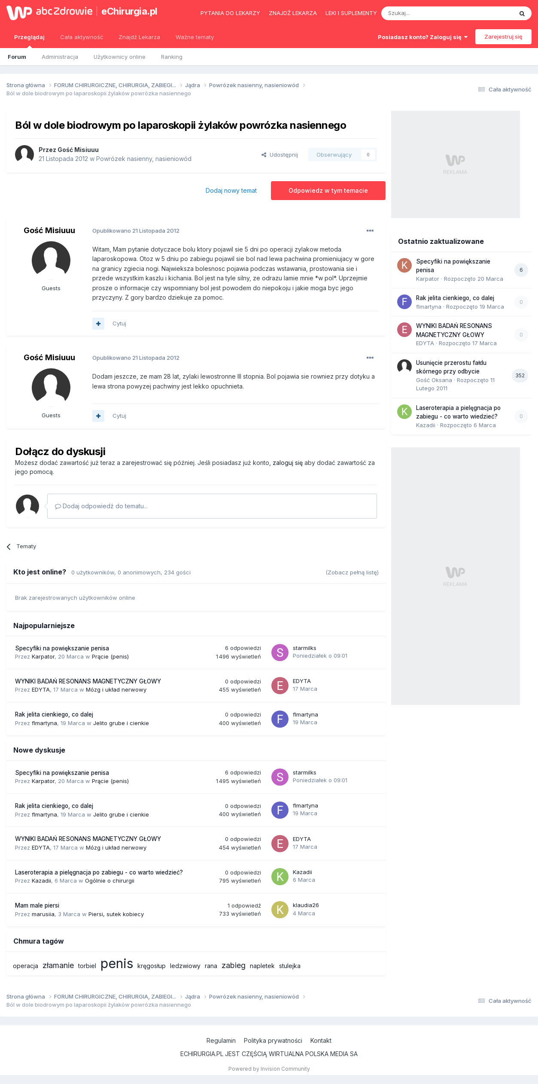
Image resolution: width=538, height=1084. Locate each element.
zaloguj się (288, 462)
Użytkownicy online (120, 56)
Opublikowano (135, 230)
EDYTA (41, 689)
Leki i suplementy (351, 12)
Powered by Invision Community (269, 1069)
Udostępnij (279, 154)
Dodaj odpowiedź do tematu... (101, 506)
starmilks (304, 647)
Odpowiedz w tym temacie (328, 190)
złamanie (58, 965)
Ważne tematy (195, 36)
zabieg (234, 965)
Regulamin (221, 1040)
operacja (25, 965)
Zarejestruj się (503, 36)
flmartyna (44, 723)
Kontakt (320, 1040)
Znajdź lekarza (293, 12)
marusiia (43, 914)
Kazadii (41, 880)
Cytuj (119, 323)
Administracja (60, 56)
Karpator (43, 656)
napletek (262, 965)
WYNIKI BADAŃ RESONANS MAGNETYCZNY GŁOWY (88, 681)
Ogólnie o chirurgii (109, 880)
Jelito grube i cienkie (121, 723)
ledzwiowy (185, 965)
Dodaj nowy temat (231, 190)
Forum (17, 56)
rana (211, 965)
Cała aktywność (81, 36)
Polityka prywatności (273, 1040)
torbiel (87, 965)
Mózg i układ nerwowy (116, 689)
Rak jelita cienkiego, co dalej (54, 714)
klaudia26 (306, 905)
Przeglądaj (29, 40)
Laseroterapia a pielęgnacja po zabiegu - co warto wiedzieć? (99, 872)
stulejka (290, 965)
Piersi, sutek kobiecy (116, 914)
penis (116, 963)
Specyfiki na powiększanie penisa (62, 648)
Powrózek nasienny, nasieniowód (143, 158)
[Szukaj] (425, 13)
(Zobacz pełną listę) (352, 572)
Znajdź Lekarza (139, 36)
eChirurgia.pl (129, 11)
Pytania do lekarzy (230, 12)
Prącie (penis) (110, 656)
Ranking (171, 56)
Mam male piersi (37, 905)
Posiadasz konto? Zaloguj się (423, 36)
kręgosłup (151, 965)
